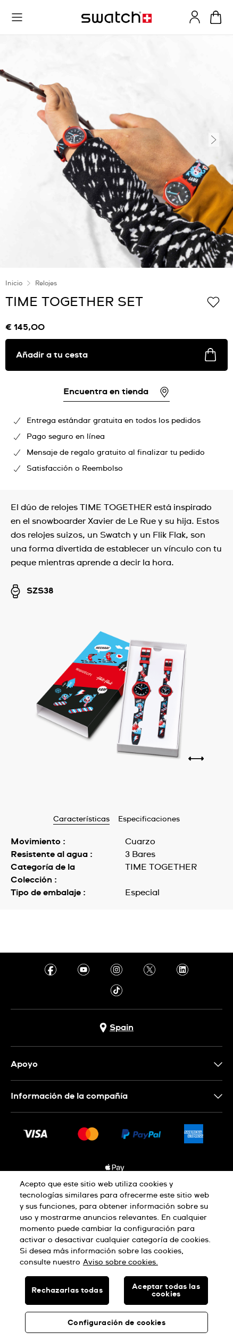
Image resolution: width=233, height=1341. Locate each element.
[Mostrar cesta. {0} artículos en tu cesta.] (215, 17)
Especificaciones (149, 819)
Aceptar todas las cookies (165, 1290)
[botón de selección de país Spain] (116, 1028)
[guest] (194, 17)
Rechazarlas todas (66, 1290)
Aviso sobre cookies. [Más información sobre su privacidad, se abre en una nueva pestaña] (120, 1262)
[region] (116, 1256)
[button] (17, 17)
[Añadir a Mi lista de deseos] (213, 301)
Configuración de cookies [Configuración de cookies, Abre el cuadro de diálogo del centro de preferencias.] (116, 1323)
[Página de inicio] (116, 17)
